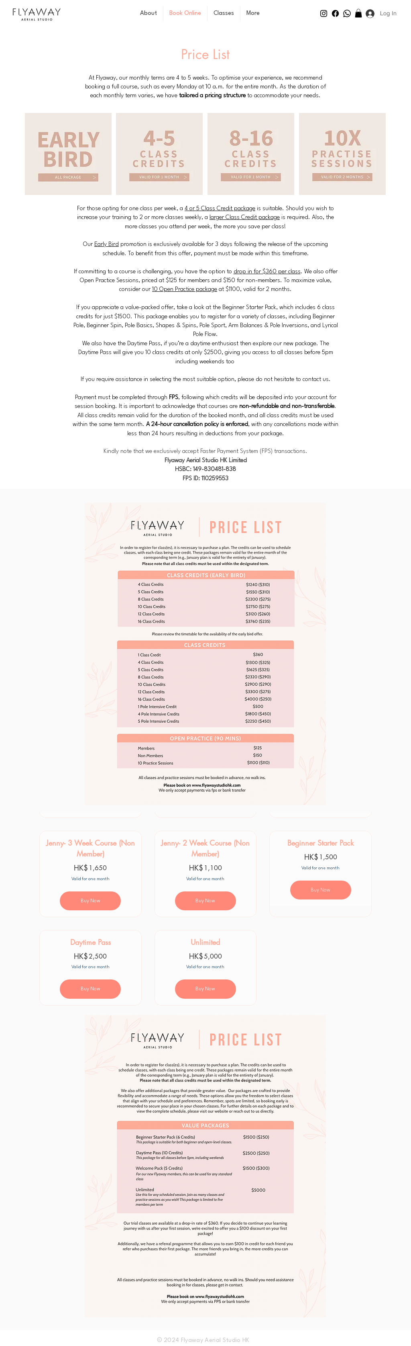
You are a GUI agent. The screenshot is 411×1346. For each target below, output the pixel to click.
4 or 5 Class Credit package (220, 209)
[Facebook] (335, 13)
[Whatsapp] (347, 13)
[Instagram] (323, 13)
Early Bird (106, 245)
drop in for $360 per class (267, 272)
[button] (358, 13)
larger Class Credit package (245, 218)
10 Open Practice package (184, 290)
